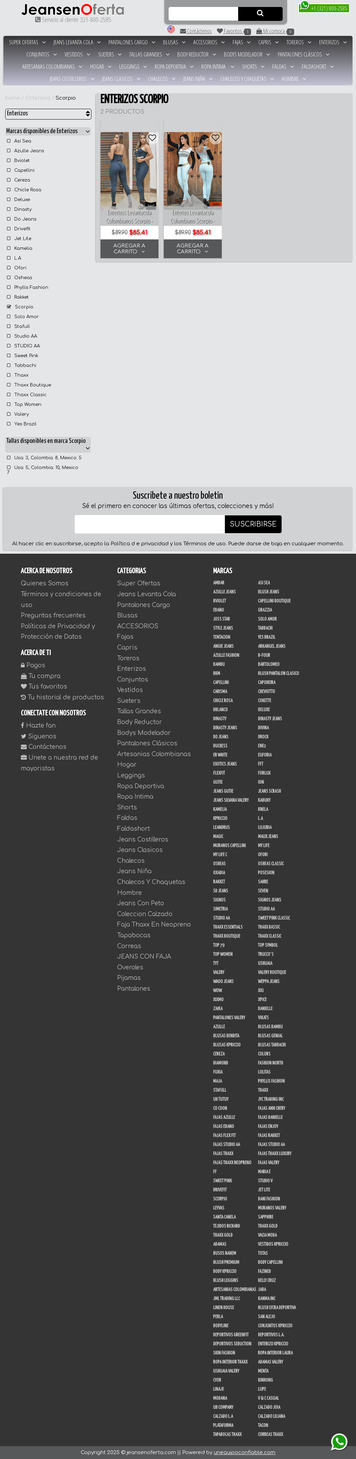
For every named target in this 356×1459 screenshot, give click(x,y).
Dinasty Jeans (270, 718)
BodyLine (220, 1325)
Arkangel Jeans (271, 646)
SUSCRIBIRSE (253, 524)
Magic (218, 836)
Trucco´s (266, 954)
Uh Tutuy (220, 1099)
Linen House (223, 1307)
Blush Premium (226, 1262)
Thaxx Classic (27, 394)
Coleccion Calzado (144, 914)
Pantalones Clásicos (304, 54)
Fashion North (270, 1063)
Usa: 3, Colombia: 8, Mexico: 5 (44, 457)
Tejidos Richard (226, 1226)
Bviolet (18, 160)
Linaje (218, 1389)
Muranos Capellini (229, 845)
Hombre (294, 79)
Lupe (262, 1389)
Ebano (218, 610)
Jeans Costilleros (72, 79)
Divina (263, 727)
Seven (263, 891)
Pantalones (133, 988)
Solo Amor (23, 316)
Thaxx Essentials (228, 927)
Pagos (33, 665)
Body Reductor (196, 54)
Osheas (19, 277)
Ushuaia (265, 963)
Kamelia (19, 248)
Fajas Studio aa (226, 1144)
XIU (261, 990)
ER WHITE (220, 755)
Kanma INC (266, 1298)
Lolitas (264, 1072)
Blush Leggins (225, 1280)
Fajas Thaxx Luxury (274, 1153)
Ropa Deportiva (174, 66)
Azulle (219, 1026)
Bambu (219, 664)
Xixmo (218, 999)
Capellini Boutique (274, 601)
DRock (263, 737)
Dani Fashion (269, 1199)
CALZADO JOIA (269, 1407)
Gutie (217, 782)
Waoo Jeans (223, 981)
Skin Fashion (224, 1353)
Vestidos (77, 54)
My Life (263, 845)
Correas (129, 946)
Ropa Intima (217, 66)
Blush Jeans (268, 592)
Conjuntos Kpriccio (275, 1325)
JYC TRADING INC (271, 1099)
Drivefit (19, 228)
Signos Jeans (269, 900)
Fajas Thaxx (223, 1153)
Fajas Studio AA (271, 1144)
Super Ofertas (27, 42)
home (12, 98)
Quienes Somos (44, 583)
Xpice (262, 999)
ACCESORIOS (209, 42)
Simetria (220, 909)
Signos (219, 900)
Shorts (253, 66)
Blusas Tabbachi (272, 1045)
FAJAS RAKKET (269, 1135)
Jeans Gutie (223, 791)
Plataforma (223, 1425)
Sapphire (265, 1217)
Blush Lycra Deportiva (277, 1307)
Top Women (24, 404)
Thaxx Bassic (269, 927)
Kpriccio (220, 818)
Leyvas (218, 1208)
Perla (218, 1316)
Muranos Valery (272, 1208)
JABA (262, 1289)
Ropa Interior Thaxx (230, 1362)
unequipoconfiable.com (244, 1453)
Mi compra (275, 31)
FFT (260, 764)
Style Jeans (223, 628)
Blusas (174, 42)
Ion (261, 782)
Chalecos (162, 79)
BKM (216, 673)
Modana (220, 1398)
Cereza (18, 180)
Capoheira (266, 682)
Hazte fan (38, 725)
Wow (217, 990)
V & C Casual (268, 1398)
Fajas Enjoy (268, 1126)
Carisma (220, 691)
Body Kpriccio (224, 1271)
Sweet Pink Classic (274, 918)
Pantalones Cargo (131, 42)
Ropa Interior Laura (275, 1353)
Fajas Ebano (223, 1126)
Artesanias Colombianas (52, 66)
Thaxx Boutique (29, 385)
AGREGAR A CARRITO (129, 249)
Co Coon (220, 1108)
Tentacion (221, 637)
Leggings (133, 66)
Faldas (283, 66)
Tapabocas (134, 935)
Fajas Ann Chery (271, 1108)
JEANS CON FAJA (144, 956)
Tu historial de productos (62, 697)
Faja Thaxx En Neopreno (154, 924)
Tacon (263, 1425)
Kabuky (264, 800)
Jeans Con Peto (140, 903)
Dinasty (19, 209)
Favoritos (234, 31)
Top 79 (218, 945)
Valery (18, 414)
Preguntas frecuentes (53, 615)
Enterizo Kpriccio (273, 1344)
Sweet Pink (22, 355)
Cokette (264, 700)
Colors (264, 1054)
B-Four (264, 655)
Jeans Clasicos (121, 79)
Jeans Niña (198, 79)
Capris (268, 42)
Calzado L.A (223, 1416)
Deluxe (18, 199)
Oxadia (219, 872)
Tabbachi (21, 365)
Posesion (266, 872)
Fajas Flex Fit (224, 1135)
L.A (14, 258)
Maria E (264, 1171)
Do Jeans (22, 219)
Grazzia (265, 610)
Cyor (217, 1380)
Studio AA (22, 336)
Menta (263, 1371)
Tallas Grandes (149, 54)
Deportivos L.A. (271, 1335)
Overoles (130, 967)
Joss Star (221, 619)
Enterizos (333, 42)
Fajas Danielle (270, 1117)
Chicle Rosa (24, 189)
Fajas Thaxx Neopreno (232, 1162)
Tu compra (40, 676)
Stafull (18, 326)
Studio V (265, 1180)
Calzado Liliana (271, 1416)
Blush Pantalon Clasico (278, 673)
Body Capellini (270, 1262)
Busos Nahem (224, 1253)
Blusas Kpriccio (227, 1045)
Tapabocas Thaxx (227, 1434)
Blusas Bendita (226, 1036)
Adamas (219, 1244)
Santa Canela (224, 1217)
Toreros (299, 42)
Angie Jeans (223, 646)
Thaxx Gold (223, 1235)
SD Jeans (220, 891)
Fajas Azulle (224, 1117)
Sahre (263, 882)
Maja (217, 1081)
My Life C (220, 854)
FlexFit (219, 773)
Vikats (263, 1017)
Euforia (265, 755)
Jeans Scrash (269, 791)
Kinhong (265, 1380)
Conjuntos (41, 54)
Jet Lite (19, 238)
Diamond (220, 1063)
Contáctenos (196, 31)
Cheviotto (266, 691)
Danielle (265, 1008)
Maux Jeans (268, 836)
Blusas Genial (270, 1036)
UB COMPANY (223, 1407)
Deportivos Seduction (232, 1344)
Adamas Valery (270, 1362)
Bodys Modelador (247, 54)
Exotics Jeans (225, 764)
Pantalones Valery (229, 1017)
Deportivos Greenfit (231, 1335)
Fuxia (217, 1072)
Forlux (264, 773)
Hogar (101, 66)
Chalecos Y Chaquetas (247, 79)
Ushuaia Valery (226, 1371)
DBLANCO (220, 709)
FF (215, 1171)
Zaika (217, 1008)
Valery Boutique (272, 972)
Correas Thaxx (270, 1434)
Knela (263, 809)
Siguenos (38, 736)
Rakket (18, 297)
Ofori (16, 268)
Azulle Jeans (25, 150)
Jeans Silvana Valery (231, 800)
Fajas (242, 42)
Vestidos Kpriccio (273, 1244)
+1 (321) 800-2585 (323, 7)
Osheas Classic (271, 863)
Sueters (110, 54)
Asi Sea (19, 141)
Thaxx (18, 375)
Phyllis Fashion (27, 287)
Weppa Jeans (269, 981)
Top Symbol (268, 945)
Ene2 (262, 746)
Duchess (220, 746)
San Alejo (266, 1316)
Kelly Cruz (267, 1280)
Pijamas (129, 978)
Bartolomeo (269, 664)
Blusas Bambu (270, 1026)
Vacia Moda (267, 1235)
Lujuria (265, 827)
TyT (215, 963)
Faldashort (318, 66)
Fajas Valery (268, 1162)
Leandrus (221, 827)
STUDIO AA (23, 346)
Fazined (264, 1271)
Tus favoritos (44, 686)
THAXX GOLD (267, 1226)
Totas (263, 1253)
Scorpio (66, 98)
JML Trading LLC (226, 1298)
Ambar (218, 583)
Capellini (20, 170)
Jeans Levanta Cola (77, 42)
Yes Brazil (22, 424)
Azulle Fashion (226, 655)
